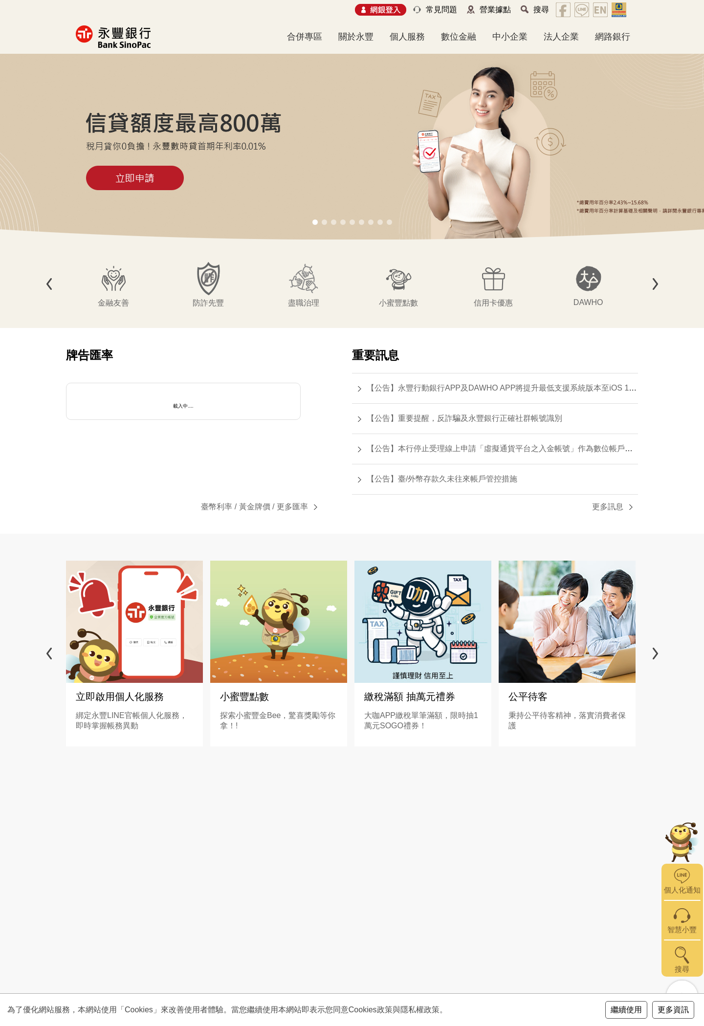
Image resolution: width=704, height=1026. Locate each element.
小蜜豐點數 (244, 696)
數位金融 (458, 37)
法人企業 (561, 37)
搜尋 (541, 9)
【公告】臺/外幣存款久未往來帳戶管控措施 (442, 479)
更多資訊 (673, 1009)
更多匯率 (292, 506)
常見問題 (441, 9)
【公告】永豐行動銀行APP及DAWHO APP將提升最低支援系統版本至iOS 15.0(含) (510, 388)
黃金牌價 (254, 506)
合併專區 (304, 37)
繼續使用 (626, 1009)
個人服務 (407, 37)
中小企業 (510, 37)
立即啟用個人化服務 (120, 696)
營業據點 (495, 9)
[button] (315, 222)
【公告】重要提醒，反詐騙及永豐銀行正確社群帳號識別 (464, 418)
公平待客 (528, 696)
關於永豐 (356, 37)
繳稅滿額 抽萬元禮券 (409, 696)
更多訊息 (607, 506)
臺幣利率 (216, 506)
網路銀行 (612, 37)
